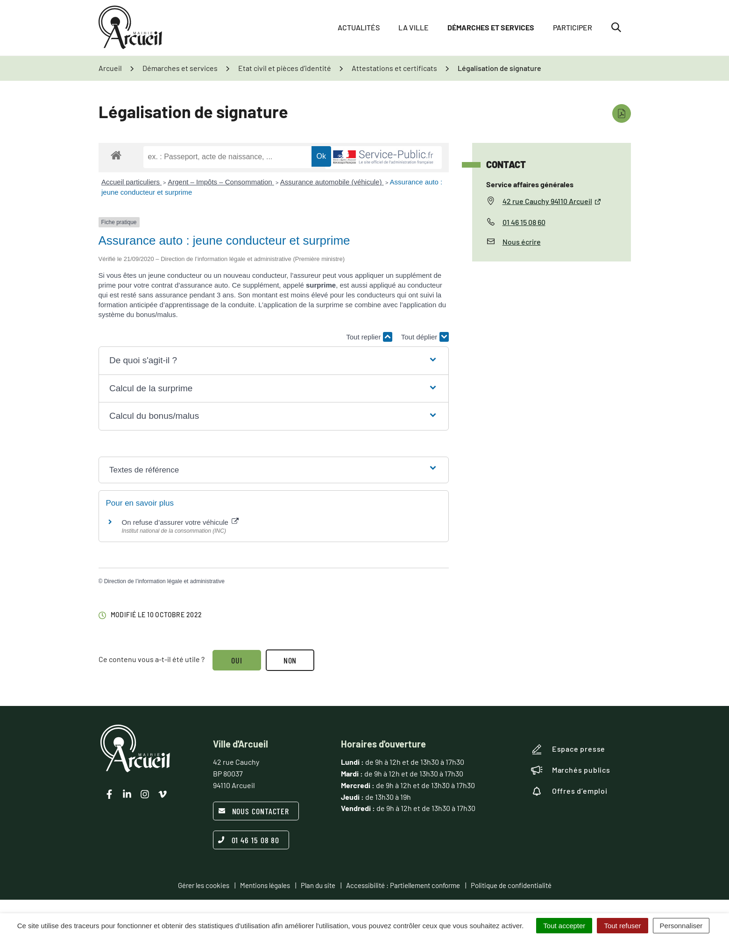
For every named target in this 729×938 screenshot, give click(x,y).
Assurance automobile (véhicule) (332, 182)
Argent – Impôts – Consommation (221, 182)
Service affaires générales (529, 184)
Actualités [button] (359, 27)
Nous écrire (522, 241)
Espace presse (568, 749)
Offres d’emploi (569, 791)
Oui (237, 660)
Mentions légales (265, 885)
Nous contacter (254, 811)
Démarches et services (490, 27)
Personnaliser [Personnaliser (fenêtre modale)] (681, 926)
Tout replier (369, 337)
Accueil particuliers (131, 182)
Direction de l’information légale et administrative (164, 581)
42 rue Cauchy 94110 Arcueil (552, 201)
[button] (273, 360)
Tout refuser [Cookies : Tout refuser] (622, 926)
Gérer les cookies (203, 885)
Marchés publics (570, 770)
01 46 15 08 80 (249, 840)
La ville (413, 27)
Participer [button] (572, 27)
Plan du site (318, 885)
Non (290, 660)
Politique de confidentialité (511, 885)
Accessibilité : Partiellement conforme (403, 885)
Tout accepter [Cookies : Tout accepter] (564, 926)
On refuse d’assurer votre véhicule (180, 522)
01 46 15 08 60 (524, 222)
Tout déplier (425, 337)
